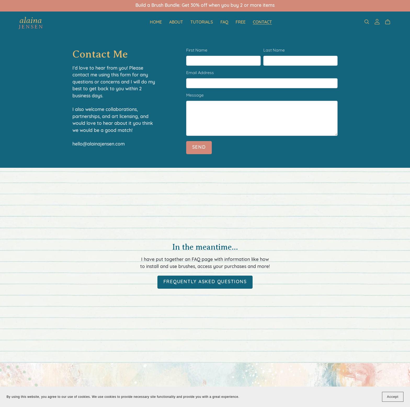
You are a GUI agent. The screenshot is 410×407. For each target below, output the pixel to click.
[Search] (367, 21)
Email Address (200, 73)
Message (195, 95)
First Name (196, 50)
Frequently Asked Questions (205, 282)
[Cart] (389, 22)
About (176, 22)
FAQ (224, 22)
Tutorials (201, 22)
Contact (262, 22)
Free (241, 22)
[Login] (377, 22)
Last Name (274, 50)
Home (156, 22)
